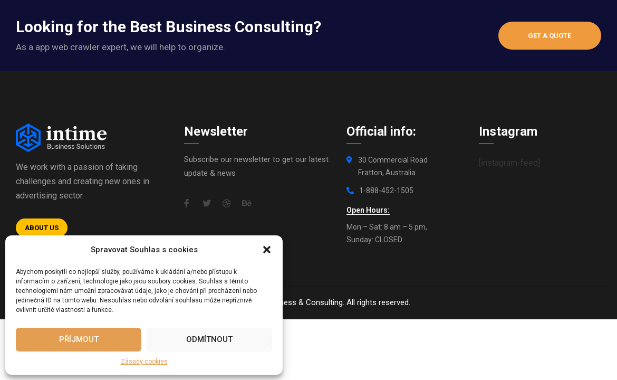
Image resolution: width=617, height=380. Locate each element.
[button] (267, 249)
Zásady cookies (144, 361)
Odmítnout (209, 339)
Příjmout (79, 339)
